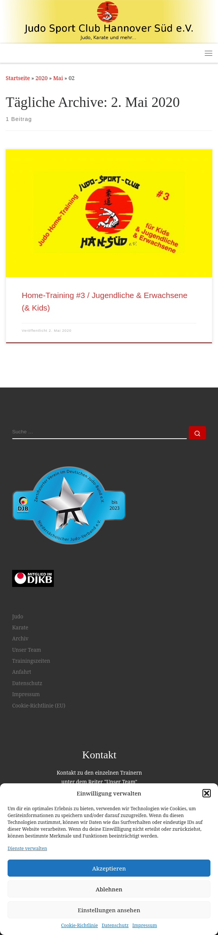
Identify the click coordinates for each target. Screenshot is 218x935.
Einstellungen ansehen (109, 910)
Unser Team (26, 649)
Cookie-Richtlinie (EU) (38, 705)
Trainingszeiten (31, 660)
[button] (206, 793)
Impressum (144, 925)
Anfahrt (21, 671)
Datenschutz (115, 925)
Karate (20, 627)
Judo (17, 616)
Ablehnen (109, 889)
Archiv (20, 638)
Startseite (18, 78)
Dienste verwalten (27, 848)
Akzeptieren (109, 868)
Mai (58, 78)
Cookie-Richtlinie (79, 925)
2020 (42, 78)
